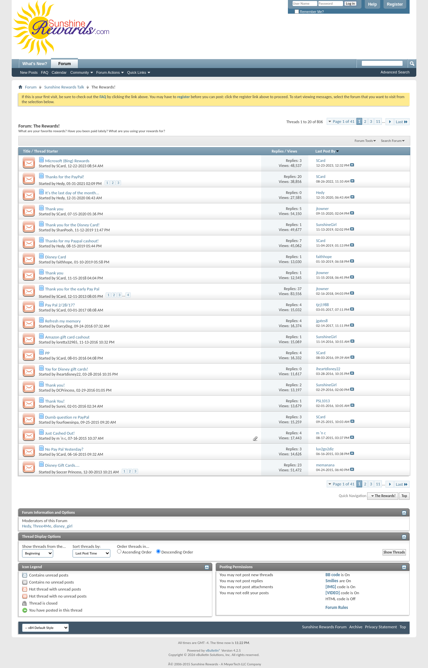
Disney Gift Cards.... (62, 465)
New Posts (29, 72)
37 (300, 288)
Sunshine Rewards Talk (64, 86)
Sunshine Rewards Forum (324, 626)
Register (395, 4)
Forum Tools (364, 141)
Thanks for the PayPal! (64, 176)
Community (79, 72)
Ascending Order (134, 551)
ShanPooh (65, 230)
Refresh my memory (63, 320)
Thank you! (55, 385)
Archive (355, 626)
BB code (333, 574)
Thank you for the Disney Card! (72, 224)
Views (292, 151)
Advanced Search (395, 72)
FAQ (44, 72)
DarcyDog (64, 326)
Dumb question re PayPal (67, 417)
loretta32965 (67, 342)
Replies (278, 151)
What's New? (34, 63)
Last (402, 121)
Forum (65, 63)
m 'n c (61, 438)
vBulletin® (213, 650)
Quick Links (136, 72)
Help (372, 4)
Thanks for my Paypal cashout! (72, 240)
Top (404, 496)
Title (26, 151)
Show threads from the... (44, 546)
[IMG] (331, 586)
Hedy (61, 183)
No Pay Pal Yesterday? (64, 449)
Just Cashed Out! (60, 433)
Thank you (54, 208)
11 (378, 121)
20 (300, 176)
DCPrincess (66, 390)
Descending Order (174, 551)
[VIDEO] (333, 592)
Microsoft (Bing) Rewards (67, 160)
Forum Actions (108, 72)
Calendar (59, 72)
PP (47, 353)
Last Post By (327, 151)
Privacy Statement (381, 626)
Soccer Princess (69, 472)
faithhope (64, 262)
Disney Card (55, 256)
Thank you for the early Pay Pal (72, 288)
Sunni (61, 406)
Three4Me (42, 525)
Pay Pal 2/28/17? (60, 304)
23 (300, 465)
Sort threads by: (87, 546)
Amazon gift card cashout (67, 337)
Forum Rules (337, 607)
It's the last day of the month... (72, 192)
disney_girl (62, 525)
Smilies (332, 580)
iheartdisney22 (69, 374)
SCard (61, 166)
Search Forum (391, 141)
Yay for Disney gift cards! (66, 369)
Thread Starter (46, 151)
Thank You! (55, 401)
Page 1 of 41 (344, 121)
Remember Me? (309, 12)
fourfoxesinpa (68, 422)
